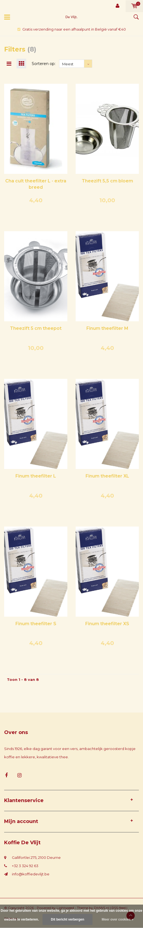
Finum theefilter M (107, 328)
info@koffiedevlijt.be (30, 874)
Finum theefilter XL (107, 476)
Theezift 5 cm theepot (36, 328)
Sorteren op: (43, 63)
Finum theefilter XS (107, 623)
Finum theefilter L (35, 476)
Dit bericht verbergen (67, 919)
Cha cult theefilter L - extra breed (35, 184)
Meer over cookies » (117, 919)
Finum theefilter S (35, 623)
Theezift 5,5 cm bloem (107, 181)
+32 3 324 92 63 (25, 866)
